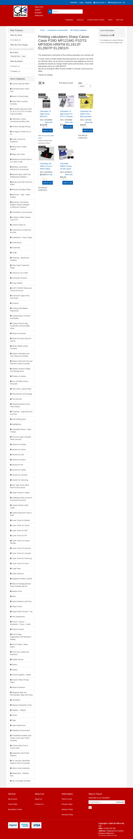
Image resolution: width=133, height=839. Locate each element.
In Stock (16, 40)
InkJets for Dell (18, 455)
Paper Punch (17, 606)
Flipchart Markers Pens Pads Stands (20, 405)
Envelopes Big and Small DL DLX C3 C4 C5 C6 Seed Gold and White (21, 111)
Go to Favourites (107, 30)
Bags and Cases (18, 154)
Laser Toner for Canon (20, 525)
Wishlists (73, 2)
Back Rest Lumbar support (18, 148)
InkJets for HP (17, 465)
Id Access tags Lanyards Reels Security (20, 438)
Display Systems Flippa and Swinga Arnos (20, 370)
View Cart (119, 20)
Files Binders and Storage (22, 394)
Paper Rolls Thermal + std (22, 612)
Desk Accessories (19, 333)
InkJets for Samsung (20, 480)
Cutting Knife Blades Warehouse (19, 309)
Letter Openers (18, 574)
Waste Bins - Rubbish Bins (19, 774)
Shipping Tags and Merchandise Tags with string (21, 693)
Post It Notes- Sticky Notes (19, 645)
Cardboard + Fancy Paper (22, 237)
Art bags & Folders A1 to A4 (20, 133)
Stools (14, 715)
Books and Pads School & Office (21, 183)
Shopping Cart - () (116, 2)
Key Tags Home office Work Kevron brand (19, 486)
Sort (79, 83)
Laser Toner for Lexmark (21, 553)
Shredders (16, 700)
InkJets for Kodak (19, 470)
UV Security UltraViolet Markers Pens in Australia (20, 762)
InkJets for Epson (19, 460)
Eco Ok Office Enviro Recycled (19, 382)
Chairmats (16, 248)
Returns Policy (67, 809)
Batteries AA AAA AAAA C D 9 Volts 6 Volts (21, 160)
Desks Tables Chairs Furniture (19, 347)
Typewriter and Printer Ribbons (19, 754)
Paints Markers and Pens (22, 601)
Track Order (12, 804)
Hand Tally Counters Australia (19, 102)
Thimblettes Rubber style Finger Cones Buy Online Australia (20, 738)
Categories (69, 20)
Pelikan (16, 71)
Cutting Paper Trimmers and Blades (20, 317)
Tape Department (18, 725)
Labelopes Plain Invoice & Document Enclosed (21, 499)
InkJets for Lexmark (19, 475)
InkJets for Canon (19, 450)
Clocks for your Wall (20, 273)
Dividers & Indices (19, 376)
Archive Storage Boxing (21, 127)
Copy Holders (17, 283)
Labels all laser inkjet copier (19, 506)
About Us (80, 20)
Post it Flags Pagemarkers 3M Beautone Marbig (20, 636)
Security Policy (67, 815)
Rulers (14, 665)
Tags (14, 720)
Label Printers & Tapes (21, 493)
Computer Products (19, 278)
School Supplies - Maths (21, 675)
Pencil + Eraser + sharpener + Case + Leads (20, 623)
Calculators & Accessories (22, 212)
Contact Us (39, 804)
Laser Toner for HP (19, 536)
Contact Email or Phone (95, 20)
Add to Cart (47, 130)
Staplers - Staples (19, 710)
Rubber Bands (17, 659)
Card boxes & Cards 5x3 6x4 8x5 (20, 231)
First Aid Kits (17, 399)
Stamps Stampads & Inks (22, 705)
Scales (14, 670)
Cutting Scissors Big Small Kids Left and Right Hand (20, 325)
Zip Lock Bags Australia (21, 781)
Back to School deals (20, 96)
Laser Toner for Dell (19, 530)
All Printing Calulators (78, 30)
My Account (12, 799)
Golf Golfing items (19, 419)
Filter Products (16, 30)
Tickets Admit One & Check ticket (19, 747)
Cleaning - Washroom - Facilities (20, 259)
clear (23, 56)
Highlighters (16, 424)
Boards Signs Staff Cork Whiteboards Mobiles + (20, 175)
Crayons (15, 303)
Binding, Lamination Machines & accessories (19, 168)
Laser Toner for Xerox (20, 563)
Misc (14, 596)
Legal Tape (16, 568)
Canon (16, 66)
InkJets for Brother (19, 444)
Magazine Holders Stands (22, 579)
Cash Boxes (17, 243)
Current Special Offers (20, 84)
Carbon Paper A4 (18, 225)
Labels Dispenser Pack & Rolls (21, 514)
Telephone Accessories (21, 730)
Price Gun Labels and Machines (19, 653)
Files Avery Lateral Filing (21, 389)
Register (88, 2)
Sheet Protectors (18, 687)
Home (110, 20)
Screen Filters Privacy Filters (19, 681)
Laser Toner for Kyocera (21, 548)
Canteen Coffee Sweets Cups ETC (20, 218)
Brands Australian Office (21, 190)
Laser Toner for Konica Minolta (20, 542)
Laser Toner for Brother (21, 520)
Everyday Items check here (19, 90)
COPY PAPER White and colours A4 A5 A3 (21, 289)
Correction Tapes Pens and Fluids (20, 297)
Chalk (14, 253)
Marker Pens (17, 591)
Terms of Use (67, 799)
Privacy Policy (67, 804)
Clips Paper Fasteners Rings (19, 266)
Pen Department (18, 617)
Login (81, 2)
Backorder (68, 127)
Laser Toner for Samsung (22, 558)
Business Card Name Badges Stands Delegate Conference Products (19, 204)
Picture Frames (18, 629)
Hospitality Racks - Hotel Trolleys (20, 430)
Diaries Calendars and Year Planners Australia (19, 355)
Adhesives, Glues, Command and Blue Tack (19, 120)
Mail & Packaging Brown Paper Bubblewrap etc (20, 585)
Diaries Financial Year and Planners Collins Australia (21, 362)
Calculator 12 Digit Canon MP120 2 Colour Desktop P (46, 116)
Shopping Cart (107, 35)
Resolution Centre (15, 809)
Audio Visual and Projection (17, 140)
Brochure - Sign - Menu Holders (20, 196)
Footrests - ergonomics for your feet (21, 413)
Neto (115, 835)
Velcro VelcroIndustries (21, 768)
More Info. (49, 122)
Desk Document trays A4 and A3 (20, 339)
